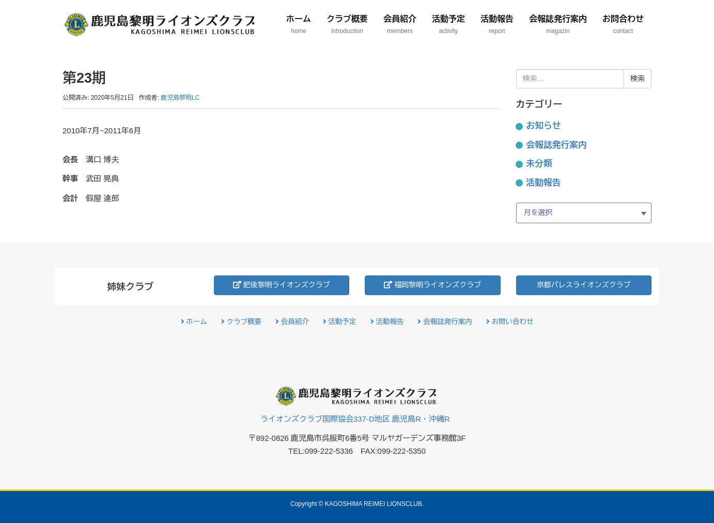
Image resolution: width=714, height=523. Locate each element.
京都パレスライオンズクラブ (584, 285)
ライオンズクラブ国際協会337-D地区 (355, 418)
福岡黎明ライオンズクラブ (432, 285)
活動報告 (543, 183)
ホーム (194, 322)
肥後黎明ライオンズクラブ (281, 285)
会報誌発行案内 (556, 145)
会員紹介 (292, 322)
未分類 (539, 163)
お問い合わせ (510, 322)
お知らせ (543, 126)
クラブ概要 (241, 322)
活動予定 (339, 322)
